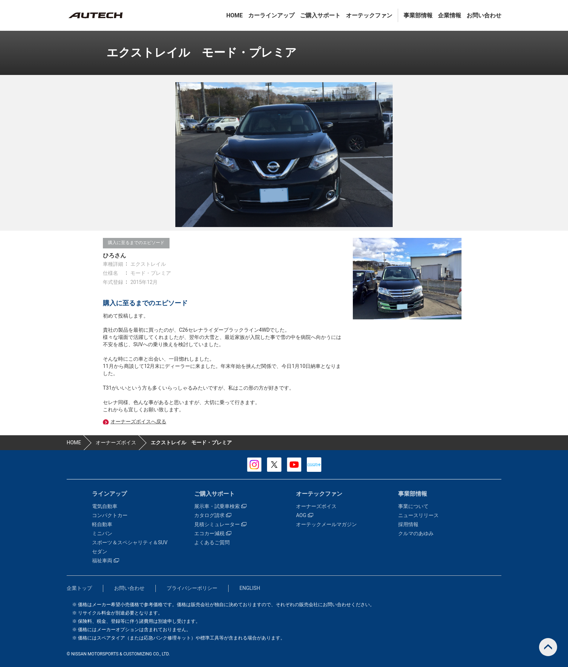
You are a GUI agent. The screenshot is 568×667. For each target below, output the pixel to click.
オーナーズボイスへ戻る (138, 421)
